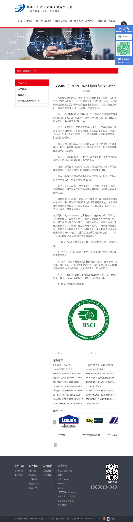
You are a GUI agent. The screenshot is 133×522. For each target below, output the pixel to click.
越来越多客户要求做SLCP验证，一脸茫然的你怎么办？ (69, 374)
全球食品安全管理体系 (29, 101)
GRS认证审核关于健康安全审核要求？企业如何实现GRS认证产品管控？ (101, 399)
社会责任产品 (60, 20)
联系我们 (112, 20)
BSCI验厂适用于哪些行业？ (63, 369)
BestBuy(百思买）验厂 (92, 435)
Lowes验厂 (62, 435)
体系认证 (22, 95)
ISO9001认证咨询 (92, 403)
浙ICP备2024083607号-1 (82, 519)
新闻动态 (89, 20)
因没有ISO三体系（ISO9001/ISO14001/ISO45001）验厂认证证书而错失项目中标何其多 (69, 378)
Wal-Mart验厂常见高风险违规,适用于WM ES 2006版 (101, 378)
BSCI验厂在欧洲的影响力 (95, 369)
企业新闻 (47, 471)
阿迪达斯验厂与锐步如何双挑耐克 (66, 382)
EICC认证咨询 (113, 435)
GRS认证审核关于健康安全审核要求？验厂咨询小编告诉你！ (69, 403)
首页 (19, 20)
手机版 (113, 519)
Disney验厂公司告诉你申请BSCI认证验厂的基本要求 (69, 391)
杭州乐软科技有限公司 (64, 519)
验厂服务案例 (76, 20)
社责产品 (33, 488)
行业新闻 (47, 475)
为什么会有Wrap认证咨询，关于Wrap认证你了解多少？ (101, 374)
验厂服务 (22, 89)
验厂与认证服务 (43, 20)
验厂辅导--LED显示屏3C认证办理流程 (100, 391)
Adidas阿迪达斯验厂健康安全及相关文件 (68, 399)
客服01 (123, 37)
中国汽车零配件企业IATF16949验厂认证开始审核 (101, 382)
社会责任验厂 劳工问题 (62, 365)
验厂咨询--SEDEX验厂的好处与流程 (66, 395)
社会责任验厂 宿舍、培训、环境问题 (99, 365)
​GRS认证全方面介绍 (93, 386)
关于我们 (28, 20)
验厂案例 (19, 475)
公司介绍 (19, 471)
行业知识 (101, 20)
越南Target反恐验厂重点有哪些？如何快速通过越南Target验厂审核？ (101, 395)
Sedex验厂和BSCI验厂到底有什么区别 (67, 386)
